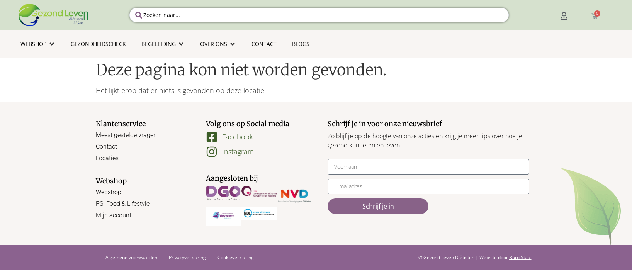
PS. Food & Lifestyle (123, 203)
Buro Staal (520, 257)
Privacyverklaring (187, 257)
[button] (38, 44)
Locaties (107, 158)
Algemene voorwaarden (131, 257)
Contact (106, 146)
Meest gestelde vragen (126, 135)
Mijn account (113, 215)
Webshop (108, 192)
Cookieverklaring (235, 257)
